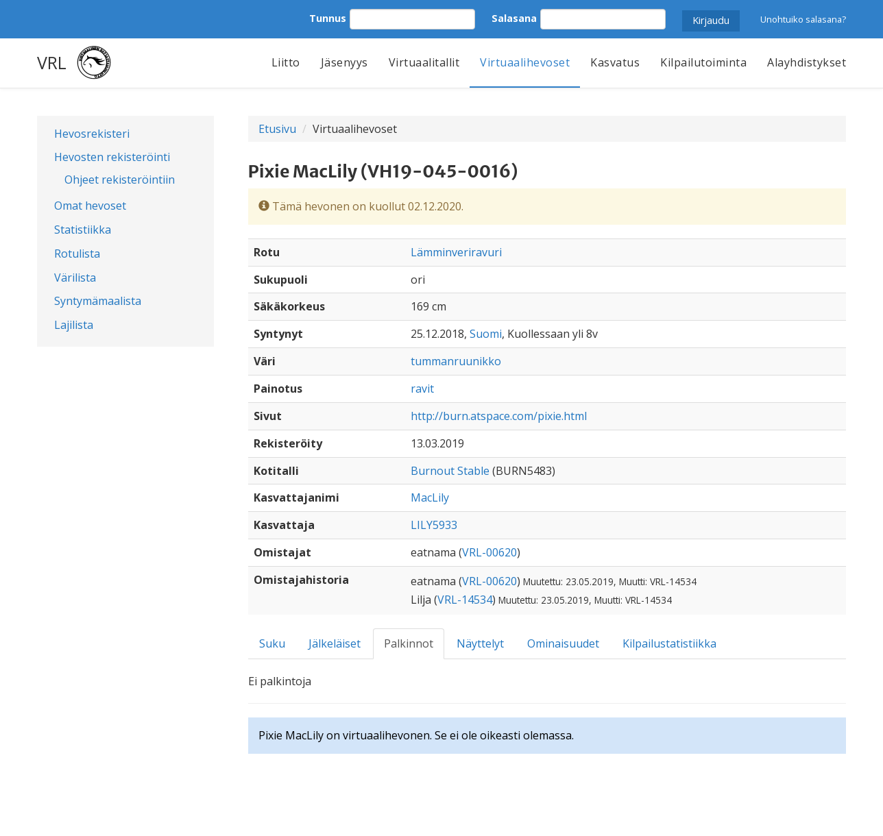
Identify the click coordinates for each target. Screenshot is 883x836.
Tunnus (327, 18)
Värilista (75, 277)
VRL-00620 (489, 552)
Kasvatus (615, 62)
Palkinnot (408, 643)
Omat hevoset (90, 205)
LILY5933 (434, 524)
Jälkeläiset (335, 643)
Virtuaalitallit (424, 62)
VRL (51, 62)
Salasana (514, 18)
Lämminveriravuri (456, 252)
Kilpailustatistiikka (669, 643)
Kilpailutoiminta (703, 62)
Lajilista (73, 324)
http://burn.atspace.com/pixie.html (499, 415)
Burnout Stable (450, 470)
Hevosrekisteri (92, 133)
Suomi (486, 333)
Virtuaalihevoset (525, 62)
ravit (422, 388)
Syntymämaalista (97, 300)
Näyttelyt (480, 643)
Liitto (285, 62)
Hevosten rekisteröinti (112, 156)
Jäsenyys (344, 62)
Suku (272, 643)
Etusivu (277, 128)
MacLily (430, 497)
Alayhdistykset (806, 62)
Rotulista (77, 253)
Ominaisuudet (563, 643)
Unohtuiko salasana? (803, 19)
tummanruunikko (456, 361)
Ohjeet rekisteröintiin (119, 179)
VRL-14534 (464, 599)
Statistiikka (82, 229)
